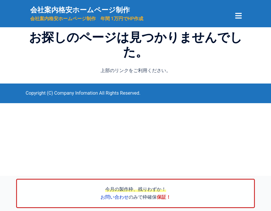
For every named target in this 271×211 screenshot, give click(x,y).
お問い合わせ (114, 197)
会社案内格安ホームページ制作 (80, 10)
